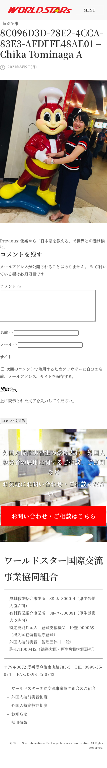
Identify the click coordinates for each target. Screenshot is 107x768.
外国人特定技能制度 (29, 711)
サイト (6, 363)
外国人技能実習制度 (29, 703)
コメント (10, 286)
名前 (6, 338)
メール (8, 350)
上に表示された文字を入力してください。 (38, 407)
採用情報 (19, 728)
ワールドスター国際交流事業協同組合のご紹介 (53, 694)
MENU (89, 10)
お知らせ (19, 720)
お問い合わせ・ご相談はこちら (53, 522)
